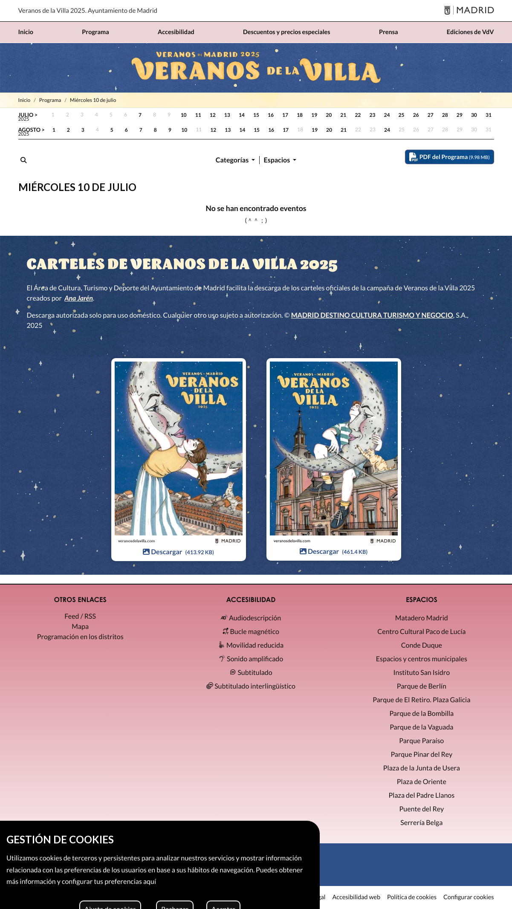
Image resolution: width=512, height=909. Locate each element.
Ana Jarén (78, 298)
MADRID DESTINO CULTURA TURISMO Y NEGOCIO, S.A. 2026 (110, 897)
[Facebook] (272, 875)
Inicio (24, 100)
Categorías (233, 160)
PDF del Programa (449, 156)
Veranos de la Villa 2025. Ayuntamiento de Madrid (88, 10)
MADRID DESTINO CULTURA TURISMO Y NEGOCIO (372, 315)
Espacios (278, 160)
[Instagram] (256, 875)
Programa (50, 100)
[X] (239, 875)
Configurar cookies (468, 897)
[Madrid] (469, 10)
